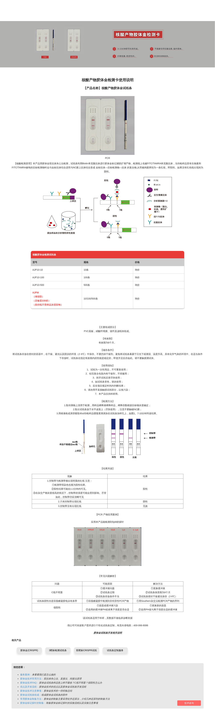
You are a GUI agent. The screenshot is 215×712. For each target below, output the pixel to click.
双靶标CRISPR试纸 (86, 650)
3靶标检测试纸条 (58, 650)
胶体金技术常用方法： (32, 678)
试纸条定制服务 (115, 650)
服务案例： (26, 674)
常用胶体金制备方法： (32, 699)
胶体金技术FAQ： (29, 682)
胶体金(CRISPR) (29, 650)
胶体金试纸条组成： (30, 694)
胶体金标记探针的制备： (33, 703)
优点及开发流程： (29, 686)
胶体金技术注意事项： (32, 690)
